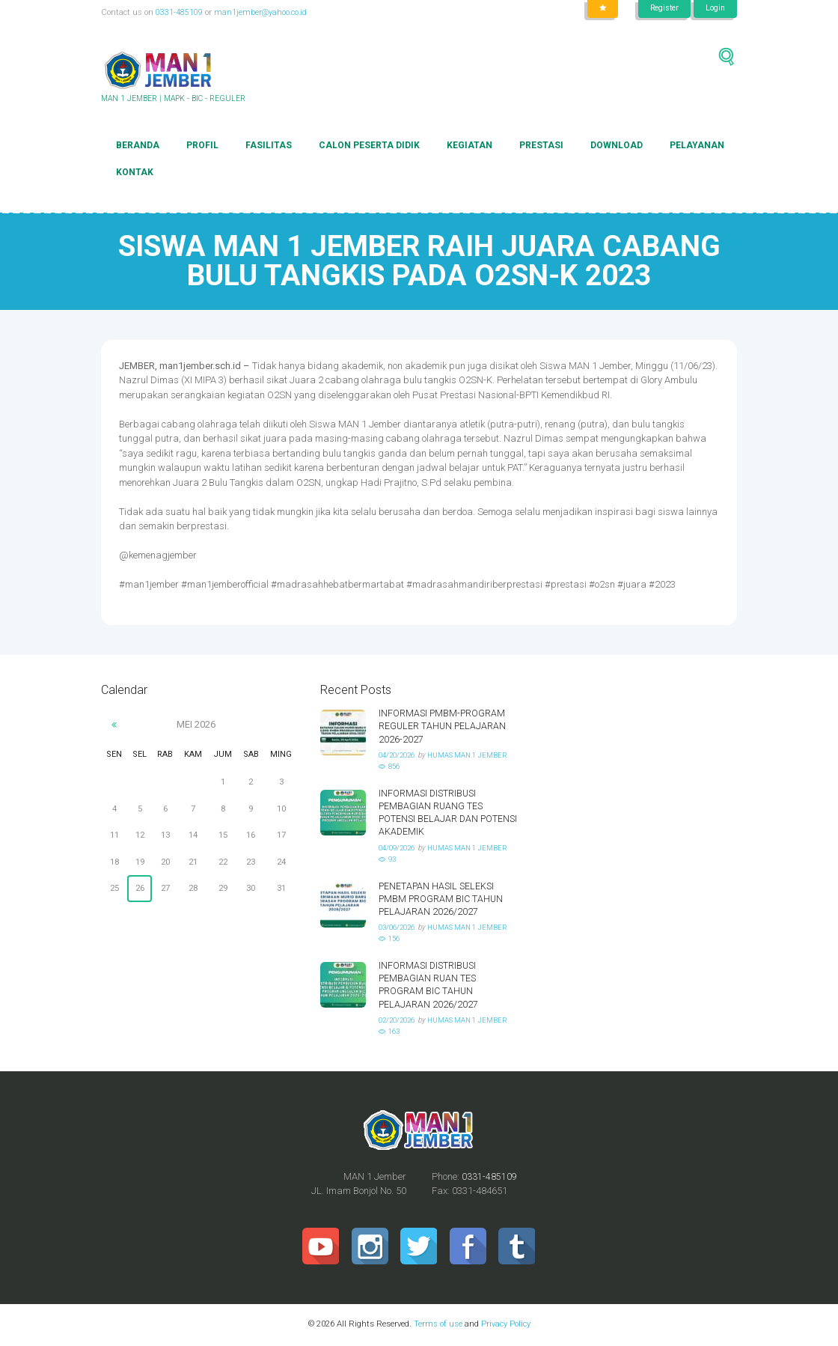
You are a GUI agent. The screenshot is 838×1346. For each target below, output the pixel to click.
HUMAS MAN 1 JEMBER (474, 756)
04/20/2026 (399, 756)
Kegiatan (469, 146)
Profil (202, 146)
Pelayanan (697, 146)
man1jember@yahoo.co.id (262, 12)
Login (714, 8)
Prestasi (541, 146)
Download (616, 146)
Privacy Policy (505, 1325)
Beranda (137, 146)
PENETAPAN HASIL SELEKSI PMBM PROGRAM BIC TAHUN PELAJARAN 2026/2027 (442, 898)
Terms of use (437, 1325)
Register (659, 8)
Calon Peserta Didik (369, 146)
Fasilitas (268, 146)
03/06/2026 (399, 927)
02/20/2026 (399, 1019)
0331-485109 (179, 12)
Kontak (134, 173)
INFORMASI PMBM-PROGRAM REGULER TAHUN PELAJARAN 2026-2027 (443, 726)
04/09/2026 (399, 848)
